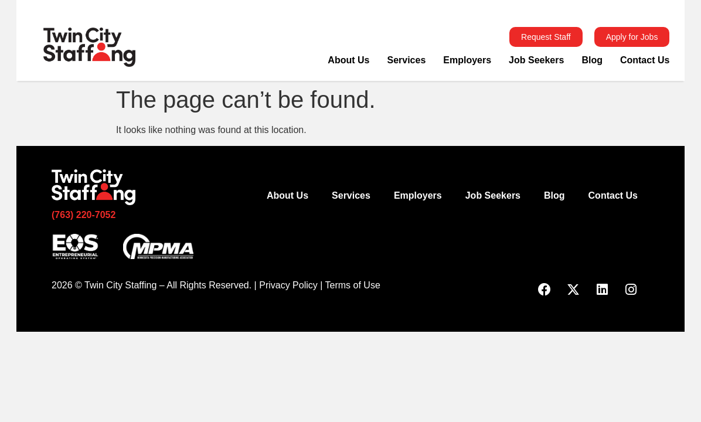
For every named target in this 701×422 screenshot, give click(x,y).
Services (406, 60)
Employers (467, 60)
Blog (592, 60)
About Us (348, 60)
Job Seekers (536, 60)
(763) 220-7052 (83, 215)
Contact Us (644, 60)
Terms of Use (352, 285)
